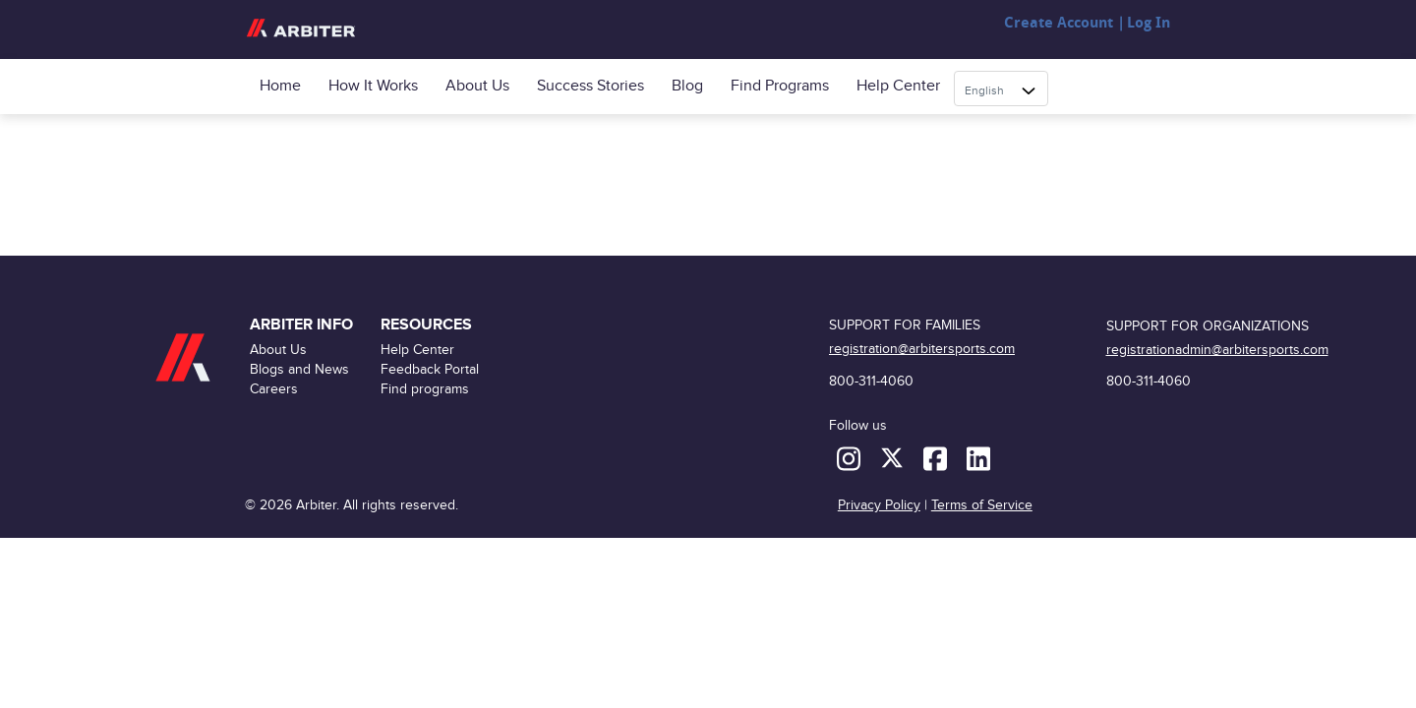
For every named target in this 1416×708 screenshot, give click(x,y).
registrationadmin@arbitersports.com (1217, 349)
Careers (274, 389)
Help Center (898, 86)
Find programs (780, 86)
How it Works (373, 86)
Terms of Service (981, 505)
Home (280, 86)
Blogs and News (299, 369)
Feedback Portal (430, 369)
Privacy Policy (879, 505)
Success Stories (590, 86)
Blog (687, 86)
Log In (1148, 23)
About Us (477, 86)
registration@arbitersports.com (922, 348)
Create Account (1058, 23)
